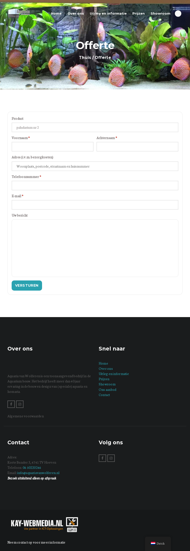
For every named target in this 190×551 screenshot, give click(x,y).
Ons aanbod (107, 389)
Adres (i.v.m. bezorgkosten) (32, 157)
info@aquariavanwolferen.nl (38, 472)
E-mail (17, 196)
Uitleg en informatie (114, 373)
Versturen (27, 285)
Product (18, 118)
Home (103, 363)
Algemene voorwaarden (25, 416)
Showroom (107, 384)
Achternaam (106, 137)
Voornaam (21, 137)
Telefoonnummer (26, 176)
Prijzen (104, 378)
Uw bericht (19, 215)
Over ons (106, 368)
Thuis (85, 57)
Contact (104, 394)
